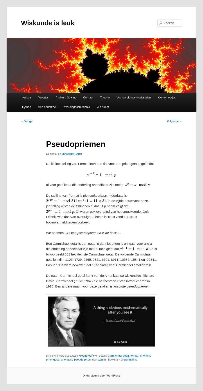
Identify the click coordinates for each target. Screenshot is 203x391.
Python (26, 107)
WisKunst (103, 107)
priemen (145, 355)
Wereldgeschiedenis (77, 107)
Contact (88, 97)
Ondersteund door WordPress (101, 375)
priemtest (67, 359)
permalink (131, 359)
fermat (134, 355)
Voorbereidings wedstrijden (134, 97)
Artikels (27, 97)
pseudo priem (83, 359)
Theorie (105, 97)
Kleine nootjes (167, 97)
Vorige (26, 121)
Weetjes (43, 97)
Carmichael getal (118, 355)
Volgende (174, 121)
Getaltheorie (87, 355)
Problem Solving (66, 97)
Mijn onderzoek (47, 107)
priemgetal (52, 359)
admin (102, 359)
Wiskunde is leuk (47, 23)
